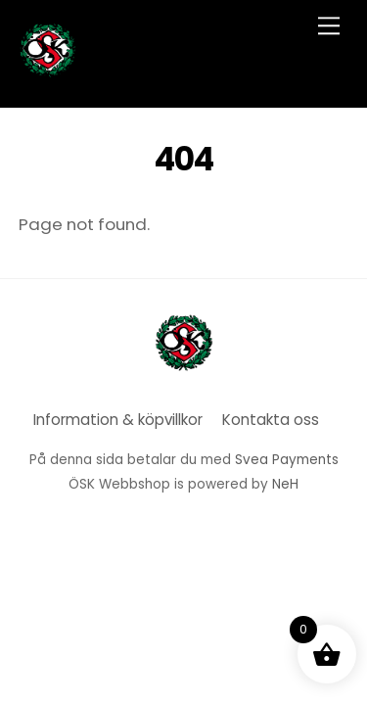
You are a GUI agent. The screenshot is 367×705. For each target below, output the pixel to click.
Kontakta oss (270, 419)
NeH (285, 484)
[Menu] (328, 26)
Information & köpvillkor (118, 419)
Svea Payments (287, 459)
